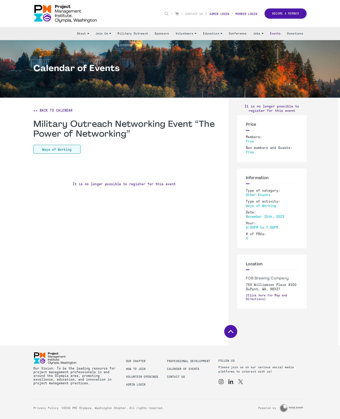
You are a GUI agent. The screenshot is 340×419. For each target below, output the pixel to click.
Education (212, 33)
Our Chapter (136, 361)
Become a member (285, 13)
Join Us (103, 33)
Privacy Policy (46, 408)
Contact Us (194, 14)
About (83, 33)
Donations (295, 33)
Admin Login (219, 14)
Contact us (176, 376)
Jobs (258, 33)
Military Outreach (133, 33)
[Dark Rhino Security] (291, 408)
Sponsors (162, 33)
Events (275, 33)
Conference (238, 33)
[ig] (221, 381)
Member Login (246, 14)
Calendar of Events (183, 369)
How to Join (136, 369)
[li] (231, 381)
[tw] (240, 381)
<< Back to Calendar (53, 110)
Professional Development (188, 361)
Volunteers (186, 33)
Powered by (267, 408)
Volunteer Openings (142, 376)
